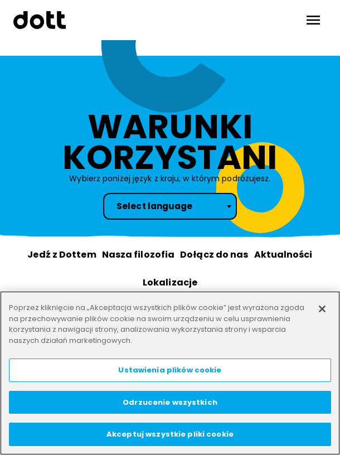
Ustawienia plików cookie (169, 370)
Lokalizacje (170, 282)
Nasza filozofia (138, 254)
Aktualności (283, 254)
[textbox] (170, 206)
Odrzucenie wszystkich (170, 402)
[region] (170, 373)
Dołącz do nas (214, 254)
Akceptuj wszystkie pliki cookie (170, 434)
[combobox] (170, 206)
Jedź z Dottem (61, 254)
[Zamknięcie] (322, 309)
